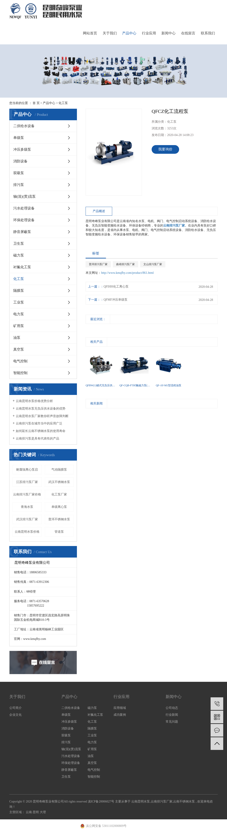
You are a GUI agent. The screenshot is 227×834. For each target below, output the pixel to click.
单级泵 (18, 138)
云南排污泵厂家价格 (27, 494)
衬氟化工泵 (22, 267)
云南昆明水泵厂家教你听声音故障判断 (42, 416)
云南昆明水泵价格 (27, 531)
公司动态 (172, 708)
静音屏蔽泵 (22, 232)
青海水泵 (27, 507)
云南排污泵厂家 (161, 801)
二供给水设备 (24, 126)
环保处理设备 (24, 220)
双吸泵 (18, 173)
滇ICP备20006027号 (101, 801)
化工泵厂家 (59, 494)
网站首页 (90, 33)
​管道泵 (59, 531)
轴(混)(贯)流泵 (24, 196)
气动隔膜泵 (59, 469)
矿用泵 (18, 326)
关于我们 (110, 33)
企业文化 (15, 714)
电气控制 (20, 361)
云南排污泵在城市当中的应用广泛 (39, 423)
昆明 (36, 812)
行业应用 (149, 33)
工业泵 (18, 302)
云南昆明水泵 (140, 801)
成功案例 (120, 714)
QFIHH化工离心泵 (116, 286)
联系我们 (208, 33)
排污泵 (18, 185)
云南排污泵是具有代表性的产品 (37, 438)
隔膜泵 (18, 290)
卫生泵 (18, 243)
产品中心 (129, 33)
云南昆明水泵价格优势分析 (34, 401)
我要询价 (165, 149)
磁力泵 (18, 255)
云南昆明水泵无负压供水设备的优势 (40, 408)
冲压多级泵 (22, 149)
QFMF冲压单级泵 (115, 299)
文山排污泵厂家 (152, 264)
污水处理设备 (24, 208)
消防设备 (20, 161)
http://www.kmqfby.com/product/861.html (127, 272)
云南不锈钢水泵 (184, 801)
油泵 (16, 337)
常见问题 (172, 721)
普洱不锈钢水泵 (59, 519)
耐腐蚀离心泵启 (27, 469)
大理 (43, 812)
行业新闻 (172, 714)
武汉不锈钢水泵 (59, 482)
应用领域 (120, 708)
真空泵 (18, 349)
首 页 (36, 103)
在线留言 (188, 33)
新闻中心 (168, 33)
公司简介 (15, 708)
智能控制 (20, 373)
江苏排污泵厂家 (27, 482)
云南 (29, 812)
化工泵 (63, 103)
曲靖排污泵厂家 (125, 264)
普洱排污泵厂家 (98, 264)
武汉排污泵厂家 (27, 519)
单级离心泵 (59, 507)
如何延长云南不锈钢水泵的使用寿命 (40, 431)
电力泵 (18, 314)
